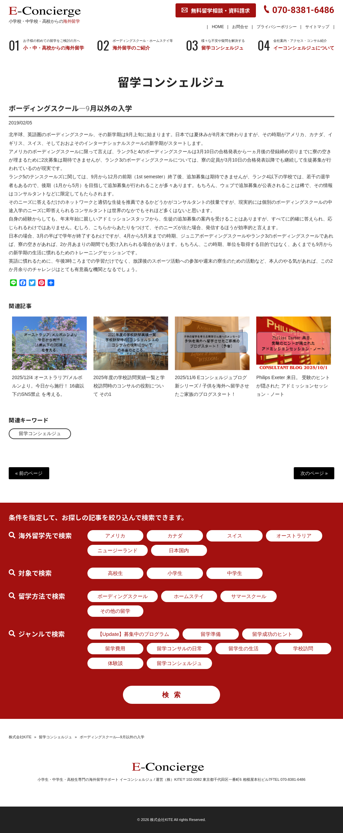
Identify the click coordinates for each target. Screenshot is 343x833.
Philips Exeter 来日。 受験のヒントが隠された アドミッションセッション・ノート (293, 391)
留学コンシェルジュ (40, 433)
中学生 (234, 573)
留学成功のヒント (272, 634)
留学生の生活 (243, 648)
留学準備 (211, 634)
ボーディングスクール (122, 596)
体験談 (115, 663)
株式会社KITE (20, 737)
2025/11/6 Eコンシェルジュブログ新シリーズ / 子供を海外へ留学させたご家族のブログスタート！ (212, 391)
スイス (234, 535)
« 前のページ (29, 473)
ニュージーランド (117, 550)
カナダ (175, 535)
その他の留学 (115, 611)
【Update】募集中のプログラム (133, 634)
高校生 (115, 573)
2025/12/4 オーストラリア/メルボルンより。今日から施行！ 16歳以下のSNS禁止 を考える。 (48, 391)
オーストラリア (294, 535)
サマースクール (248, 596)
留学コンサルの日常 (179, 648)
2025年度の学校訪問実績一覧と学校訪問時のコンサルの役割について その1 (129, 391)
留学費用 (115, 648)
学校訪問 (303, 648)
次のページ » (314, 473)
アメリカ (115, 535)
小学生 (175, 573)
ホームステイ (189, 596)
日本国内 (179, 550)
